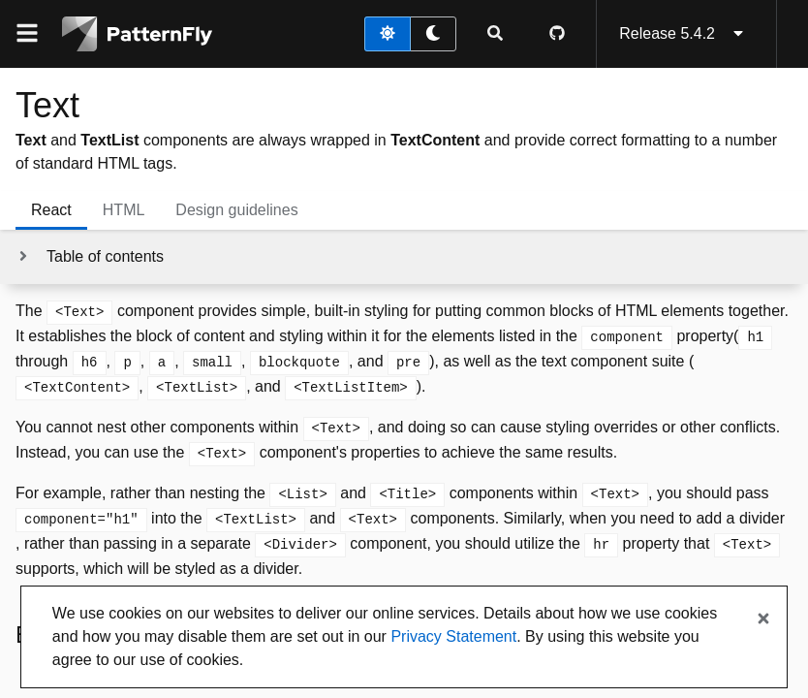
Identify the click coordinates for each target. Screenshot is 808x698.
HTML (124, 210)
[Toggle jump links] (89, 256)
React (51, 210)
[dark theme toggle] (433, 33)
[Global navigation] (27, 34)
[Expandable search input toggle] (495, 33)
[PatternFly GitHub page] (557, 33)
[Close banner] (763, 619)
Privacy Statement (453, 636)
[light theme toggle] (387, 33)
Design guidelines (236, 210)
